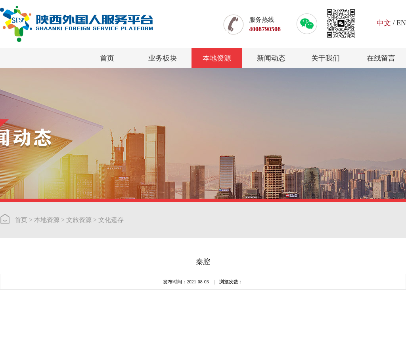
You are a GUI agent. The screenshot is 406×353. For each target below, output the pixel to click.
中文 (384, 23)
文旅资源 (79, 219)
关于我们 (325, 58)
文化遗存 (111, 219)
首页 (107, 58)
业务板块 (162, 58)
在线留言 (381, 58)
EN (401, 23)
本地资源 (217, 58)
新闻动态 (271, 58)
